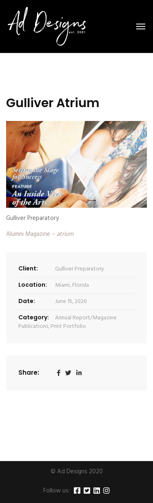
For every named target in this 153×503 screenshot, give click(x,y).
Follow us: (56, 491)
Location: (32, 285)
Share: (28, 372)
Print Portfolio (68, 326)
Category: (33, 317)
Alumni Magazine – (39, 234)
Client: (28, 268)
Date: (26, 301)
